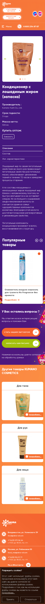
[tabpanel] (22, 59)
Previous (5, 59)
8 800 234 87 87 (31, 26)
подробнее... (8, 593)
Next (40, 59)
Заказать (8, 136)
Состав (6, 153)
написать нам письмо (22, 343)
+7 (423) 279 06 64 (15, 540)
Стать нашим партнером (21, 332)
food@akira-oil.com (15, 536)
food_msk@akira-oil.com (17, 553)
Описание (7, 148)
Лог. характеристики (13, 159)
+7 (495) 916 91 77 (15, 557)
